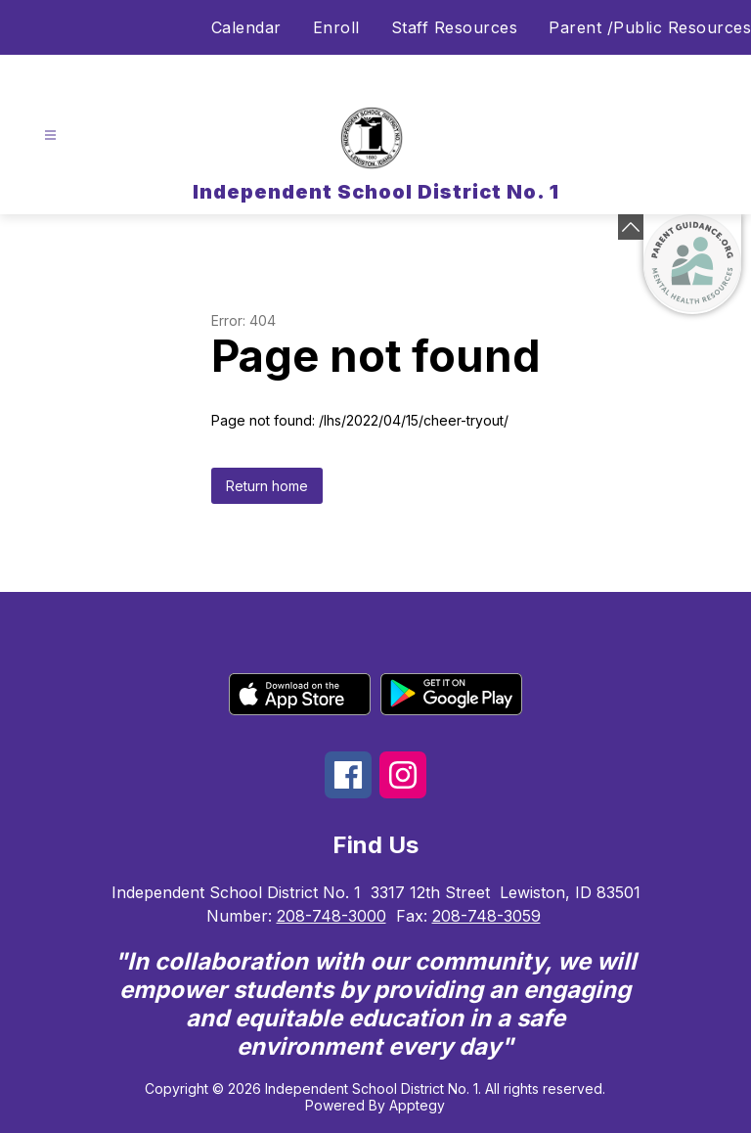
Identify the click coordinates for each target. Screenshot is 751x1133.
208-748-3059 (486, 916)
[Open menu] (50, 135)
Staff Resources (454, 27)
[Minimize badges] (630, 227)
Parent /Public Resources (650, 27)
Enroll (336, 27)
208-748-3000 (331, 916)
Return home (267, 485)
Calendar (246, 27)
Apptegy (417, 1105)
